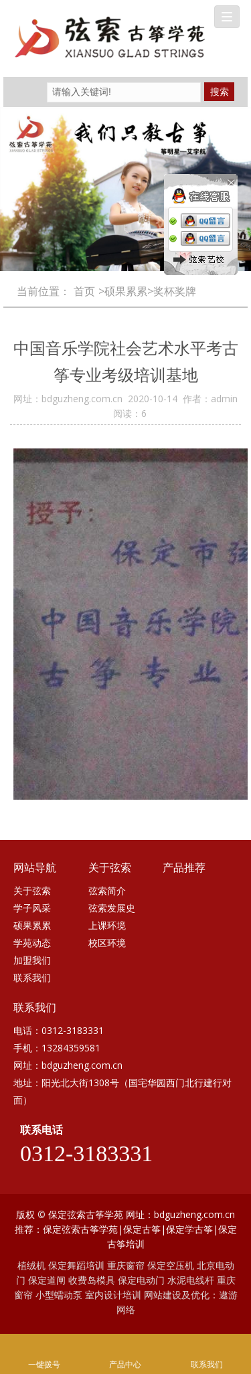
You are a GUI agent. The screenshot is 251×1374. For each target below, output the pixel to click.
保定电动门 (141, 1280)
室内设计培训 (113, 1294)
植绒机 (31, 1265)
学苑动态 (32, 942)
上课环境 (107, 925)
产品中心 (126, 1346)
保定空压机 (170, 1265)
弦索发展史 (111, 907)
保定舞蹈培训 (76, 1265)
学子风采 (32, 907)
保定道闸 (47, 1280)
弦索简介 (107, 890)
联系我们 (32, 977)
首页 (84, 291)
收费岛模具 (91, 1280)
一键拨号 (44, 1346)
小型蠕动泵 (58, 1294)
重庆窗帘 (126, 1265)
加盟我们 (32, 960)
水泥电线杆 (190, 1280)
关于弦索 (32, 890)
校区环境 (107, 942)
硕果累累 (32, 925)
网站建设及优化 (177, 1294)
